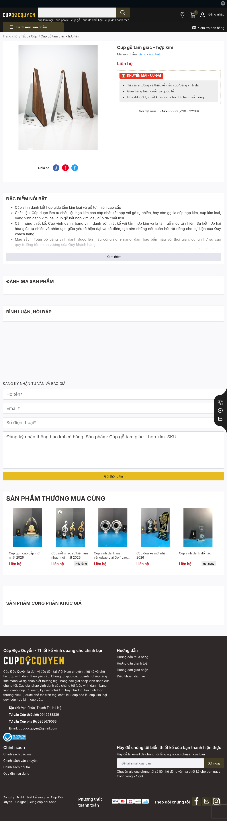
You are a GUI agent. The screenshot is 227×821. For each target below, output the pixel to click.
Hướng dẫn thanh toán (133, 663)
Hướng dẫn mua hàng (132, 657)
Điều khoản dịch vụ (131, 676)
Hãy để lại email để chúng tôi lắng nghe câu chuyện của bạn (161, 754)
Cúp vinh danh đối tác (195, 553)
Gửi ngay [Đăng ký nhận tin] (214, 763)
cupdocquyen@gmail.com (38, 728)
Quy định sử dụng (16, 773)
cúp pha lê (62, 20)
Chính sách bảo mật (17, 754)
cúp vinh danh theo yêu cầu (122, 20)
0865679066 (47, 721)
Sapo (53, 802)
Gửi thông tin (113, 476)
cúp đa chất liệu (93, 20)
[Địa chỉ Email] (170, 763)
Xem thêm (114, 257)
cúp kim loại (45, 20)
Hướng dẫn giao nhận (132, 670)
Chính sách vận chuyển (20, 760)
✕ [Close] (223, 3)
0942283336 (167, 111)
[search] (123, 13)
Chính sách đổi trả (16, 767)
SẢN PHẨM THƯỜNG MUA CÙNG (55, 498)
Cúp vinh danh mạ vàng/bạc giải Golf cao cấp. (110, 557)
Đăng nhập (216, 14)
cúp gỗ (75, 20)
